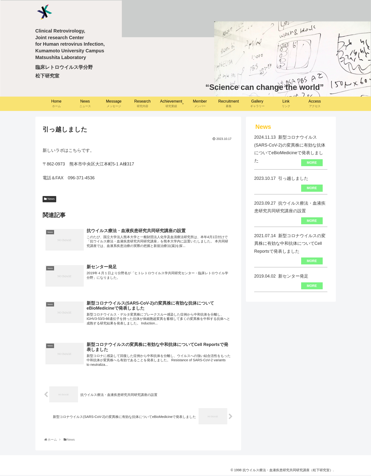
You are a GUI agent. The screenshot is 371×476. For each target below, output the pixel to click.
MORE (312, 162)
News (51, 199)
